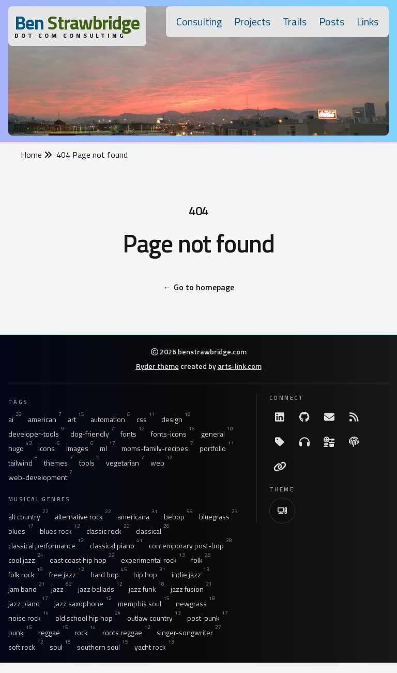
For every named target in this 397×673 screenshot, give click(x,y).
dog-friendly (92, 434)
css (145, 419)
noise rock (28, 618)
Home (36, 154)
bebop (178, 517)
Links (367, 21)
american (45, 419)
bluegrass (218, 517)
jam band (26, 589)
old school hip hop (88, 618)
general (217, 434)
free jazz (66, 575)
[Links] (279, 466)
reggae (53, 632)
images (80, 448)
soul (60, 647)
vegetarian (125, 463)
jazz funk (146, 589)
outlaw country (154, 618)
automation (110, 419)
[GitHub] (304, 417)
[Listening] (304, 441)
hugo (20, 448)
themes (58, 463)
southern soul (102, 647)
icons (49, 448)
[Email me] (329, 417)
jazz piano (28, 604)
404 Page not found (92, 154)
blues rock (60, 531)
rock (85, 632)
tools (89, 463)
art (76, 419)
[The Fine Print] (354, 441)
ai (15, 419)
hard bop (108, 575)
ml (107, 448)
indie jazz (190, 575)
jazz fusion (191, 589)
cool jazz (25, 560)
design (176, 419)
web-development (40, 477)
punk (20, 632)
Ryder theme (157, 366)
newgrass (195, 604)
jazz (61, 589)
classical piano (116, 546)
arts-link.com (240, 366)
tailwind (23, 463)
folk (201, 560)
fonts (132, 434)
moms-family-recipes (157, 448)
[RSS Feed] (354, 417)
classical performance (46, 546)
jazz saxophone (83, 604)
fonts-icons (173, 434)
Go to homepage (198, 287)
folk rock (25, 575)
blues (21, 531)
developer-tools (36, 434)
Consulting (199, 21)
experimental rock (153, 560)
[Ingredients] (329, 441)
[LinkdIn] (279, 417)
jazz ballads (100, 589)
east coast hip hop (82, 560)
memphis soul (144, 604)
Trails (295, 21)
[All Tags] (279, 441)
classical (153, 531)
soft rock (25, 647)
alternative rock (83, 517)
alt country (28, 517)
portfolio (217, 448)
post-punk (207, 618)
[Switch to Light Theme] (282, 510)
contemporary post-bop (190, 546)
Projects (252, 21)
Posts (331, 21)
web (161, 463)
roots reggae (126, 632)
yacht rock (154, 647)
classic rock (108, 531)
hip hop (149, 575)
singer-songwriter (189, 632)
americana (137, 517)
